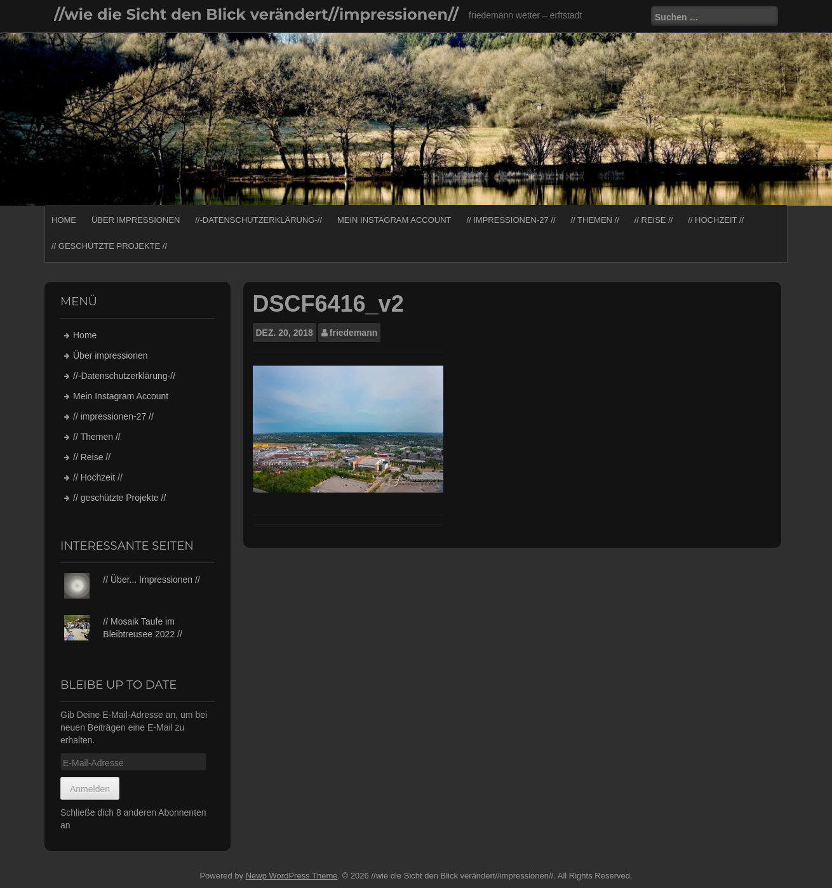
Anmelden (90, 789)
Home (63, 220)
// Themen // (594, 220)
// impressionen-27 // (510, 220)
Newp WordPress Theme (292, 875)
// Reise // (653, 220)
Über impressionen (135, 220)
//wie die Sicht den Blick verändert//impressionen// (256, 14)
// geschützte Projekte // (109, 246)
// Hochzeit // (716, 220)
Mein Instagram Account (394, 220)
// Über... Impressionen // (151, 579)
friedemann (353, 333)
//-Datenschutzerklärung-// (258, 220)
